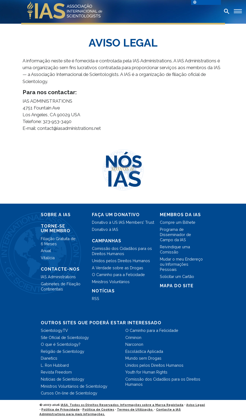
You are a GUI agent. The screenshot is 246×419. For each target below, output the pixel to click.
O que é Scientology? (60, 344)
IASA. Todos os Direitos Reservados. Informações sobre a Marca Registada (122, 405)
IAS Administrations (58, 276)
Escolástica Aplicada (144, 351)
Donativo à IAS (105, 229)
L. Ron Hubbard (55, 365)
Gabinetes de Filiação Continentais (60, 286)
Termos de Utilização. (135, 409)
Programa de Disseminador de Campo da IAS (175, 234)
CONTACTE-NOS (60, 269)
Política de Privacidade (60, 409)
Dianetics (49, 358)
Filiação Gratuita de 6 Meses (58, 241)
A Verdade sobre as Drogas (117, 267)
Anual (46, 250)
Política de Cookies (98, 409)
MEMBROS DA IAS (180, 214)
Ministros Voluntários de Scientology (74, 386)
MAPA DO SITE (177, 285)
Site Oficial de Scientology (65, 337)
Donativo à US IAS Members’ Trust (123, 222)
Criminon (133, 337)
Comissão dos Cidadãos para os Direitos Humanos (122, 251)
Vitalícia (48, 257)
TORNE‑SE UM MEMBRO (55, 229)
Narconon (134, 344)
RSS (95, 298)
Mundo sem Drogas (143, 358)
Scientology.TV (54, 330)
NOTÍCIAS (103, 290)
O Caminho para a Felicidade (118, 274)
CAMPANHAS (106, 240)
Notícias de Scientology (62, 379)
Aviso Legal (195, 405)
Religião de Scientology (62, 351)
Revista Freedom (56, 372)
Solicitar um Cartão (177, 276)
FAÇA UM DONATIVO (116, 214)
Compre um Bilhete (177, 222)
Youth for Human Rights (146, 372)
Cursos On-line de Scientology (69, 393)
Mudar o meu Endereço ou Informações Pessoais (181, 264)
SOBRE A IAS (56, 214)
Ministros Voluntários (111, 281)
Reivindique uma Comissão (175, 249)
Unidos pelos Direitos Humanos (121, 260)
